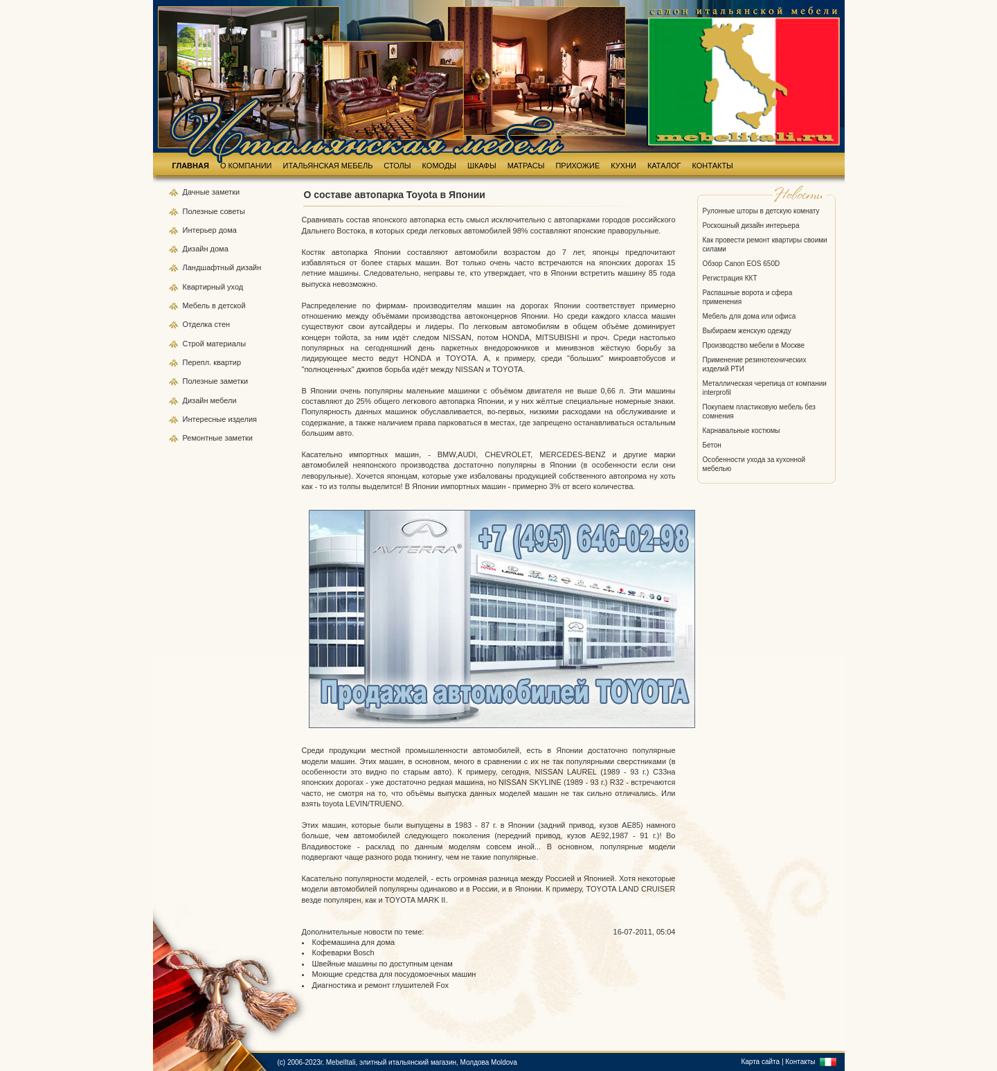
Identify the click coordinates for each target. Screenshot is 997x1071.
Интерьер (200, 230)
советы (232, 211)
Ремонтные (204, 438)
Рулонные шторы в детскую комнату (761, 211)
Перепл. (198, 362)
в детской (229, 305)
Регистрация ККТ (730, 278)
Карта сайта (760, 1061)
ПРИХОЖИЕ (577, 165)
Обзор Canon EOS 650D (741, 263)
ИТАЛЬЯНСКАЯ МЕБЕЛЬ (328, 165)
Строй (194, 343)
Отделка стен (207, 324)
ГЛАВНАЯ (190, 165)
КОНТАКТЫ (712, 165)
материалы (226, 343)
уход (235, 287)
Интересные (205, 419)
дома (228, 230)
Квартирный (205, 287)
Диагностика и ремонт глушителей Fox (380, 985)
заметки (226, 192)
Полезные (201, 211)
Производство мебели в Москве (754, 345)
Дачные (197, 192)
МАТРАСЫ (526, 165)
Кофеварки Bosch (343, 952)
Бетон (712, 445)
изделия (242, 419)
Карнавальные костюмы (741, 430)
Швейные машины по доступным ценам (382, 963)
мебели (223, 400)
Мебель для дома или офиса (749, 316)
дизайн (248, 267)
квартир (227, 362)
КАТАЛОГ (664, 165)
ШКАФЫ (481, 165)
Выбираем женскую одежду (747, 331)
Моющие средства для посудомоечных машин (394, 974)
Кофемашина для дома (353, 942)
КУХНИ (623, 165)
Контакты (800, 1061)
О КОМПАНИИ (246, 165)
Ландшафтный (210, 267)
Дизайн (196, 249)
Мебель (197, 305)
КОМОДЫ (439, 165)
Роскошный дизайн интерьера (751, 225)
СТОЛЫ (397, 165)
